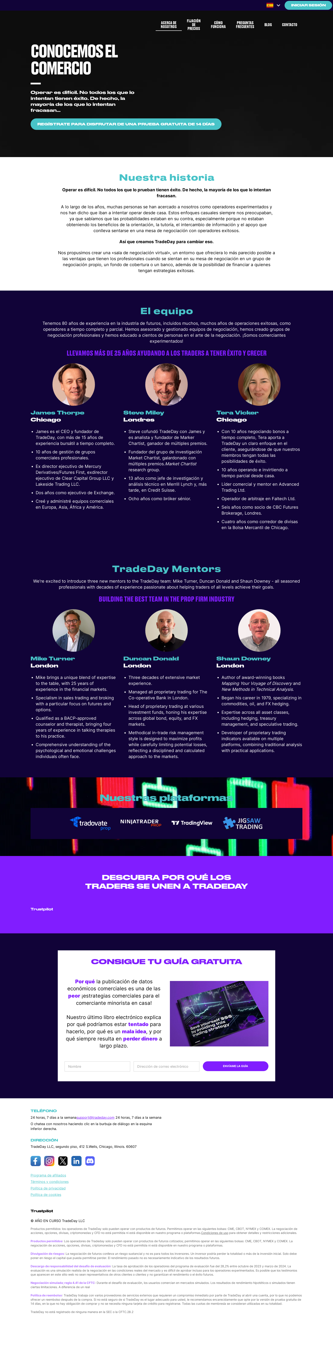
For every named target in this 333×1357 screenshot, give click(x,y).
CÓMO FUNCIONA (218, 25)
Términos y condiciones (50, 1182)
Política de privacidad (48, 1188)
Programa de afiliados (48, 1175)
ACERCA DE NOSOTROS (169, 25)
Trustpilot (42, 909)
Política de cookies (46, 1194)
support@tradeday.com (95, 1117)
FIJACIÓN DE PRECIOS (194, 25)
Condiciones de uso (214, 1233)
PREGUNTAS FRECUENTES (245, 25)
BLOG (268, 25)
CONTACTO (289, 25)
